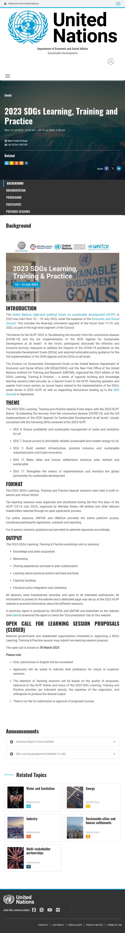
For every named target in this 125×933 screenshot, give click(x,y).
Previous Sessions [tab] (18, 211)
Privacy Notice (94, 925)
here (15, 615)
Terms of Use (114, 925)
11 (21, 163)
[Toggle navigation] (118, 3)
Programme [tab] (14, 197)
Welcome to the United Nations (21, 3)
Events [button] (8, 95)
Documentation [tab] (16, 190)
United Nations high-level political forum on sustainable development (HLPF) (63, 314)
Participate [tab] (13, 204)
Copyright (58, 925)
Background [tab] (15, 183)
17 (26, 163)
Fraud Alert (75, 925)
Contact (43, 925)
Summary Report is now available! (35, 741)
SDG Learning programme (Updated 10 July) (41, 753)
